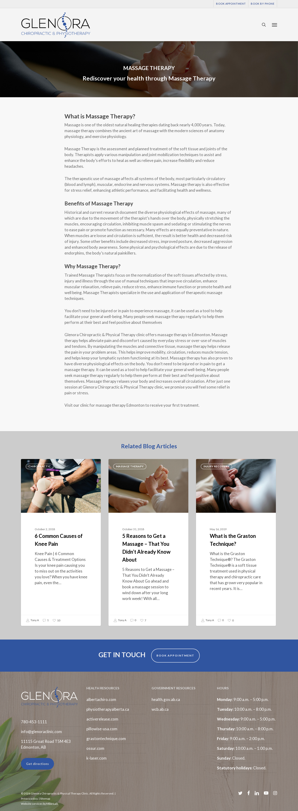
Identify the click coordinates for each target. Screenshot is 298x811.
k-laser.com (96, 758)
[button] (274, 24)
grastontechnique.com (106, 738)
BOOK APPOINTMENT (175, 655)
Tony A (32, 620)
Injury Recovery (216, 466)
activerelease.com (102, 719)
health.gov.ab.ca (166, 699)
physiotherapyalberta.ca (107, 709)
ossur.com (95, 748)
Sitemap (45, 798)
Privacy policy (29, 798)
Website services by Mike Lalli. (40, 803)
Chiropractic (39, 466)
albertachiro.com (101, 699)
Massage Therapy (130, 466)
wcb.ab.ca (160, 709)
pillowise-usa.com (101, 728)
